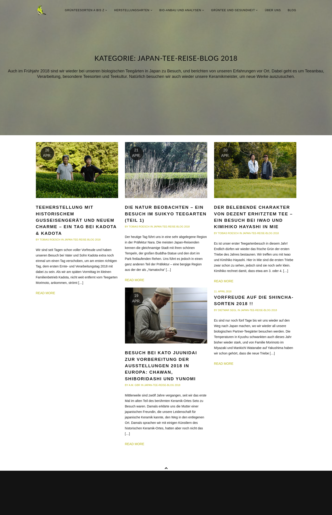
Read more (45, 293)
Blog (292, 10)
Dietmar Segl (227, 310)
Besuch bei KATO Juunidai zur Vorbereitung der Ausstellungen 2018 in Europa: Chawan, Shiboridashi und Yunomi (161, 365)
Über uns (273, 10)
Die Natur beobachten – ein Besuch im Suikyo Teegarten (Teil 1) (166, 214)
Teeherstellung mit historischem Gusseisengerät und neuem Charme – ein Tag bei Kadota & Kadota (76, 220)
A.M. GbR (134, 385)
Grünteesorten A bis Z (86, 10)
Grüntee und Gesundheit (234, 10)
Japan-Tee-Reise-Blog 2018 (82, 239)
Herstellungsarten (133, 10)
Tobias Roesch (50, 239)
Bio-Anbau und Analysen (181, 10)
